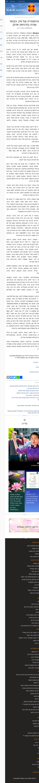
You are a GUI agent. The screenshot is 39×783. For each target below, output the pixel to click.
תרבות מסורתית (14, 17)
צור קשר (33, 761)
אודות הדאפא (31, 542)
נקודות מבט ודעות (31, 712)
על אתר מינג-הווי (31, 764)
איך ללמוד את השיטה (30, 551)
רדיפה (34, 598)
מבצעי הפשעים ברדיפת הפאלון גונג (26, 625)
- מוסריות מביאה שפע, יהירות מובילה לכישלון (24, 393)
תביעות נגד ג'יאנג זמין (29, 668)
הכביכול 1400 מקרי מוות (29, 635)
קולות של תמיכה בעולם (29, 590)
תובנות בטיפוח (32, 707)
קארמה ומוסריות (30, 648)
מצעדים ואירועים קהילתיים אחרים (26, 579)
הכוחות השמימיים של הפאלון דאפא (26, 685)
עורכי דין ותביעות (31, 651)
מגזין (34, 750)
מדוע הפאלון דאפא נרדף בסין (27, 607)
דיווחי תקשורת (32, 587)
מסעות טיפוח (32, 696)
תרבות (21, 17)
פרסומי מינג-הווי (16, 1)
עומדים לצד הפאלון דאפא (28, 691)
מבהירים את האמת (30, 693)
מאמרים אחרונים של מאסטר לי (27, 736)
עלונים (34, 748)
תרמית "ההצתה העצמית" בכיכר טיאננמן (25, 638)
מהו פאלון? (33, 554)
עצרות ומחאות (32, 563)
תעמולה (33, 629)
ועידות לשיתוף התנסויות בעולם (27, 701)
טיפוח (34, 671)
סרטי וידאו (33, 742)
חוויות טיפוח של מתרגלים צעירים (26, 688)
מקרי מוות (33, 609)
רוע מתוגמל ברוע (31, 660)
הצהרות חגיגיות (32, 662)
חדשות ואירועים (31, 560)
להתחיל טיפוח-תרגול (30, 677)
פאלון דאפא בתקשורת (29, 582)
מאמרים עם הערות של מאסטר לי (26, 704)
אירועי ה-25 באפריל (30, 568)
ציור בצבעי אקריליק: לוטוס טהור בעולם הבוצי (25, 405)
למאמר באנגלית (33, 362)
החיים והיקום (32, 726)
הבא (37, 408)
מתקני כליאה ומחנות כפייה (28, 615)
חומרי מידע (32, 739)
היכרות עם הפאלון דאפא (29, 546)
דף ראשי (26, 17)
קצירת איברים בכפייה (30, 617)
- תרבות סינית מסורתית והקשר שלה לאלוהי (25, 390)
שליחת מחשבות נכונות (29, 680)
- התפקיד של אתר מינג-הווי (30, 388)
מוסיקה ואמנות (32, 723)
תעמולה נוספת (32, 640)
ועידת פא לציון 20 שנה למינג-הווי (26, 709)
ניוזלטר (34, 753)
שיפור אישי (33, 699)
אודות (34, 758)
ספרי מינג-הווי (32, 745)
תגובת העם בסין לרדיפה (29, 654)
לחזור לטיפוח (32, 682)
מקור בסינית (34, 367)
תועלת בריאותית (31, 548)
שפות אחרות (32, 772)
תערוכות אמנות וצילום (30, 574)
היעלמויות (33, 612)
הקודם (36, 402)
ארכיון (34, 767)
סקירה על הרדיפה (31, 604)
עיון (35, 730)
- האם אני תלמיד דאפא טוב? (29, 395)
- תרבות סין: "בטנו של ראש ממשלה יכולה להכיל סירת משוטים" (22, 398)
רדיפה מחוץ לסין (31, 623)
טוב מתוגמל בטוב (31, 657)
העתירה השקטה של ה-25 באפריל (26, 632)
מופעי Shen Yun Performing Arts (26, 577)
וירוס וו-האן (33, 643)
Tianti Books (7, 1)
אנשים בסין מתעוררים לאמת (28, 665)
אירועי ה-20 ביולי (31, 571)
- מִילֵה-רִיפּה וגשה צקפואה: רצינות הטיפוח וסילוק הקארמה (21, 386)
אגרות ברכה (32, 585)
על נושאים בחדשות (30, 593)
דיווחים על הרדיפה (31, 620)
